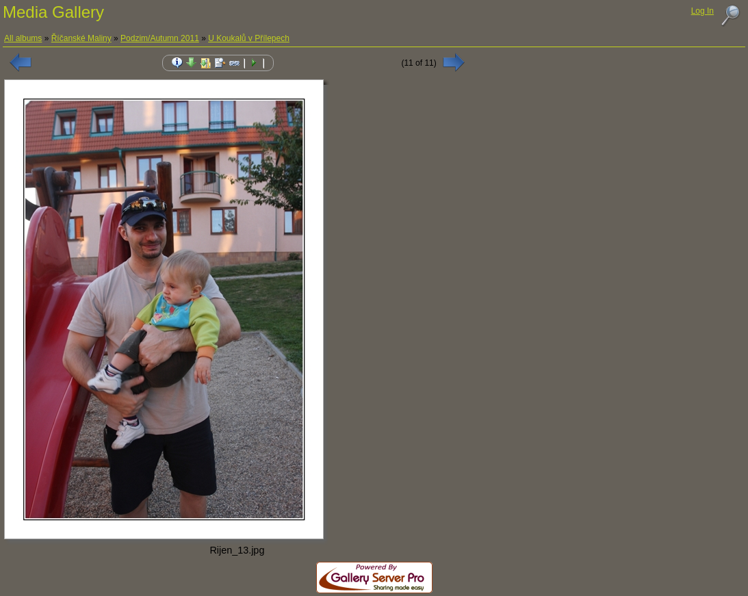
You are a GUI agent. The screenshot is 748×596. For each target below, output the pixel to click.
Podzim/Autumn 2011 (159, 38)
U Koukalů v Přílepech (248, 38)
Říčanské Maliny (81, 38)
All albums (23, 38)
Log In (702, 11)
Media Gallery (53, 12)
